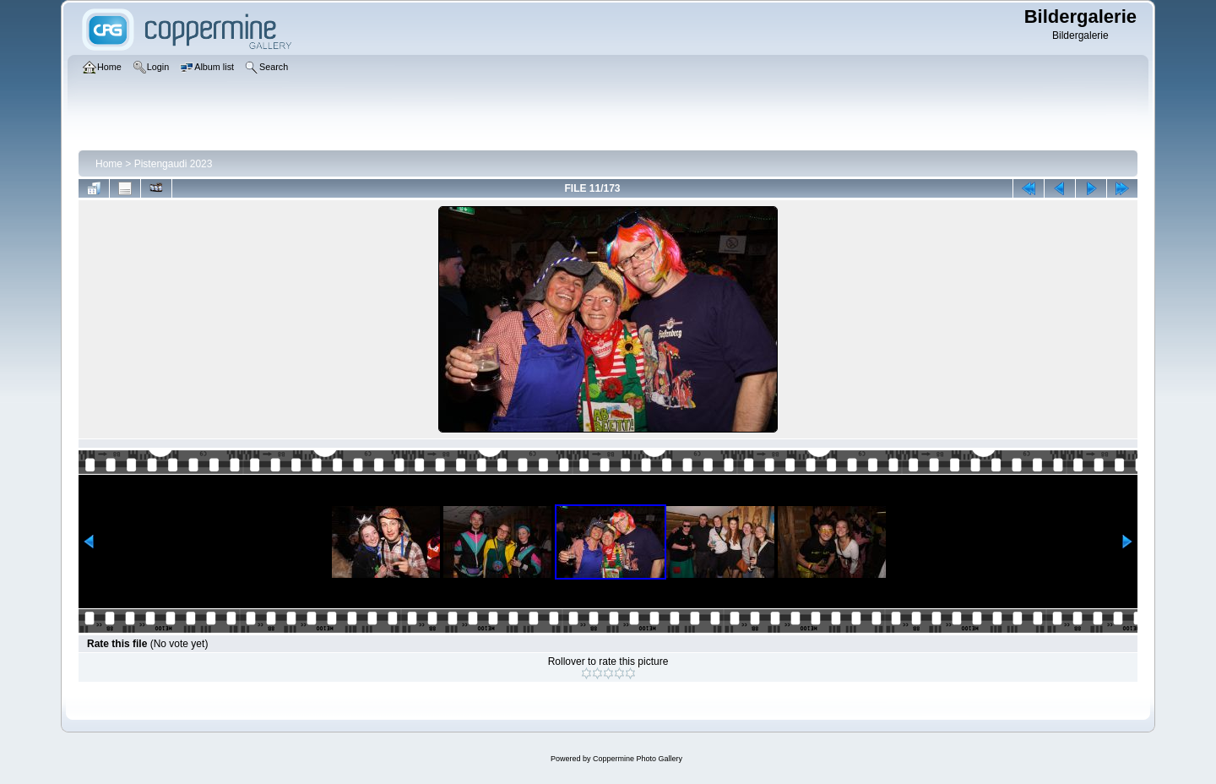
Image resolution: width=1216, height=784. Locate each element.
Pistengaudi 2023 (173, 164)
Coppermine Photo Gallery (637, 758)
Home (108, 164)
